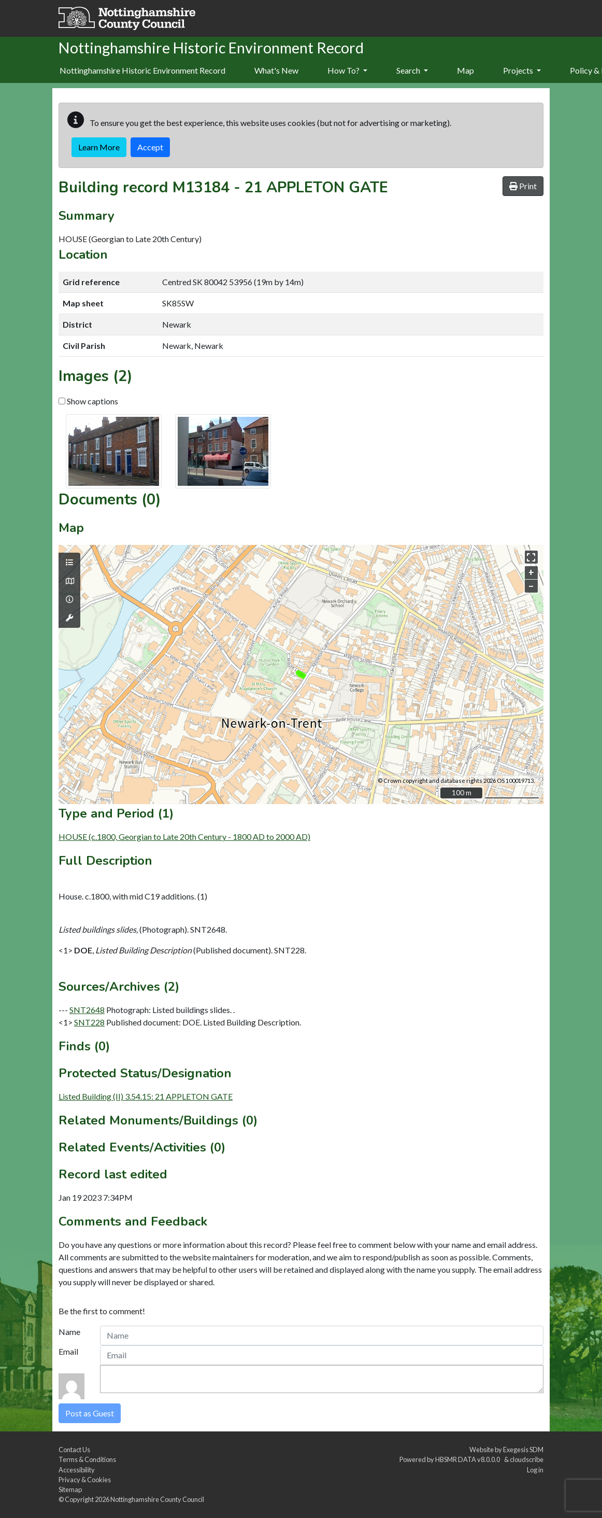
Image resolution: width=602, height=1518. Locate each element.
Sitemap (70, 1489)
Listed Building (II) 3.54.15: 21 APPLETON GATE (146, 1096)
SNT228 (89, 1022)
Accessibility (77, 1470)
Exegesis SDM (523, 1449)
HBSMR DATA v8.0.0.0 (468, 1459)
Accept (150, 147)
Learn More (99, 147)
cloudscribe (526, 1459)
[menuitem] (276, 71)
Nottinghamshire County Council (157, 1499)
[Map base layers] (69, 581)
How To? (347, 70)
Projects (522, 70)
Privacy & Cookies (85, 1479)
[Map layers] (69, 562)
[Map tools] (69, 618)
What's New (276, 70)
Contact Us (74, 1449)
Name (69, 1332)
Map (465, 70)
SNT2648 (87, 1010)
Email (68, 1351)
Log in (535, 1470)
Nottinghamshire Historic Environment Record (142, 70)
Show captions (88, 401)
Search (412, 70)
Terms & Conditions (87, 1459)
